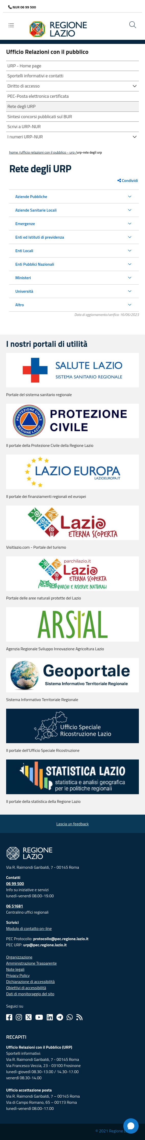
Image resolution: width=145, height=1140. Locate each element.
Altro (19, 305)
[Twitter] (29, 1017)
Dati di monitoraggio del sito (30, 994)
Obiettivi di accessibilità (26, 988)
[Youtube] (39, 1017)
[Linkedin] (50, 1017)
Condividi (127, 180)
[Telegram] (59, 1017)
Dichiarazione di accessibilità (30, 981)
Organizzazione (19, 957)
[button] (135, 85)
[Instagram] (19, 1017)
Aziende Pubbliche (31, 196)
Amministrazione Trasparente (31, 963)
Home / (14, 152)
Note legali (15, 969)
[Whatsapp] (70, 1017)
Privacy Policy (18, 975)
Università (24, 291)
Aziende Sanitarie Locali (36, 210)
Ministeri (23, 278)
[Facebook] (9, 1017)
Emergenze (25, 223)
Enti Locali (24, 251)
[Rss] (79, 1017)
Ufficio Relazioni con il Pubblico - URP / (48, 152)
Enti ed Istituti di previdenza (39, 237)
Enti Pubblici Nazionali (34, 264)
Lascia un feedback (72, 824)
